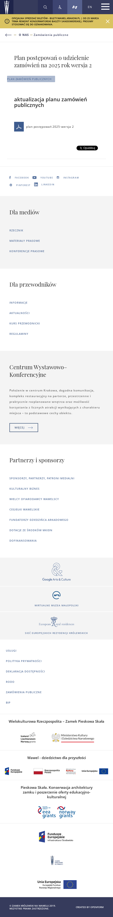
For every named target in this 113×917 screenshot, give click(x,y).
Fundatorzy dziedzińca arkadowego (39, 520)
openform (97, 907)
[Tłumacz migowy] (74, 7)
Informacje (18, 302)
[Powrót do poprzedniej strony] (11, 35)
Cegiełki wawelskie (24, 509)
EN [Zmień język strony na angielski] (90, 7)
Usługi (11, 650)
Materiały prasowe (24, 240)
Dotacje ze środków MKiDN (30, 530)
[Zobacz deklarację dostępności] (60, 7)
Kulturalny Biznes (24, 488)
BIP (8, 702)
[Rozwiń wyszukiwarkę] (45, 7)
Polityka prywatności (24, 661)
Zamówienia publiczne (51, 35)
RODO (10, 682)
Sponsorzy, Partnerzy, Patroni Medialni (41, 478)
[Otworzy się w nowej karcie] (56, 572)
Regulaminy (18, 333)
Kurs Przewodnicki (24, 323)
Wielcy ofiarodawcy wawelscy (34, 499)
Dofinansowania (23, 540)
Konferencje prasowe (26, 251)
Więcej (24, 427)
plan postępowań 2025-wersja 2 (44, 127)
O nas (24, 35)
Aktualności (19, 313)
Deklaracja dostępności (25, 671)
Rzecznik (16, 230)
